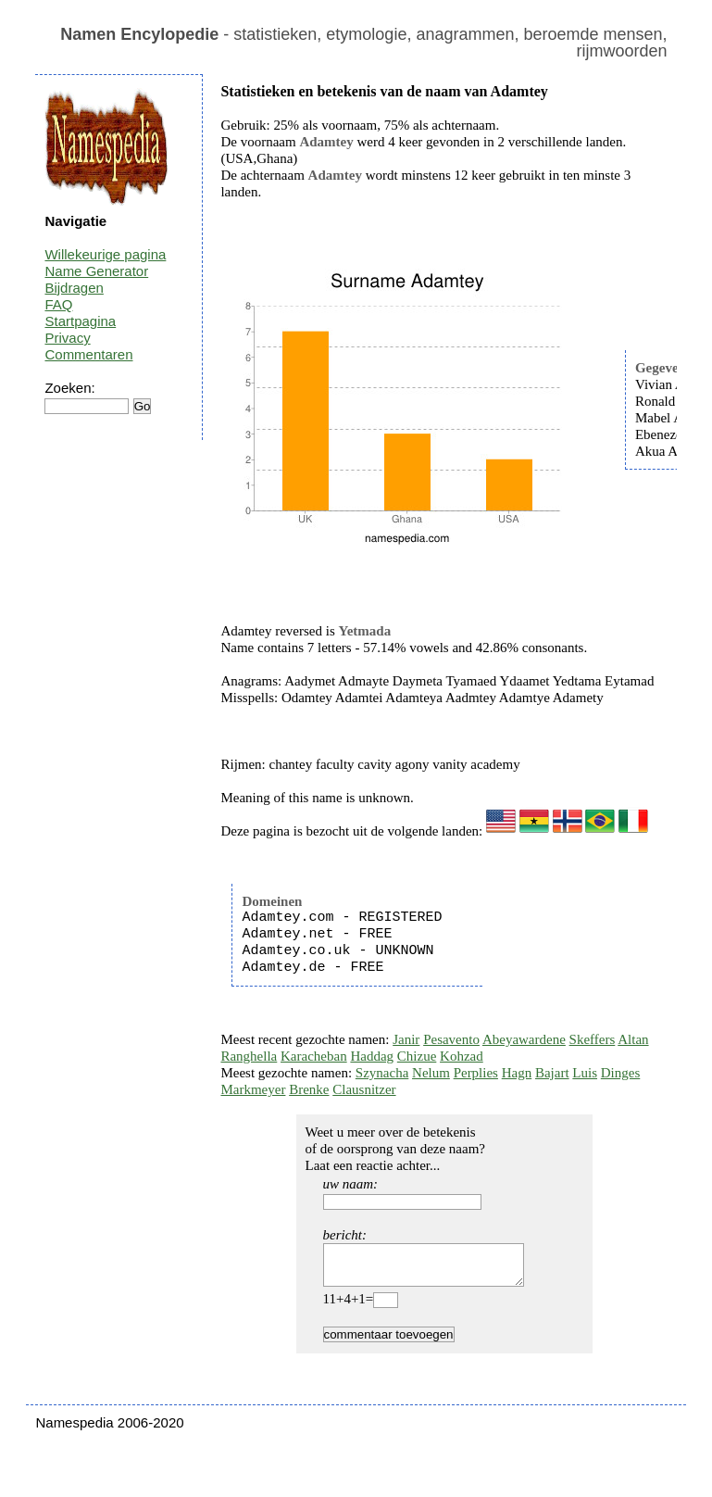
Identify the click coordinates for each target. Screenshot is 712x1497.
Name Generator (96, 271)
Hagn (517, 1072)
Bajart (552, 1072)
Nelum (431, 1072)
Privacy (67, 338)
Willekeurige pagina (105, 254)
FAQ (58, 304)
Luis (584, 1072)
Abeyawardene (524, 1039)
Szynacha (382, 1072)
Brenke (309, 1089)
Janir (406, 1039)
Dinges (621, 1072)
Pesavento (451, 1039)
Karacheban (314, 1056)
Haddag (371, 1056)
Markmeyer (252, 1089)
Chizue (417, 1056)
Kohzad (461, 1056)
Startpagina (80, 321)
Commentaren (88, 354)
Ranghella (248, 1056)
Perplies (476, 1072)
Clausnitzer (363, 1089)
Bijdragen (73, 288)
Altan (633, 1039)
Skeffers (592, 1039)
